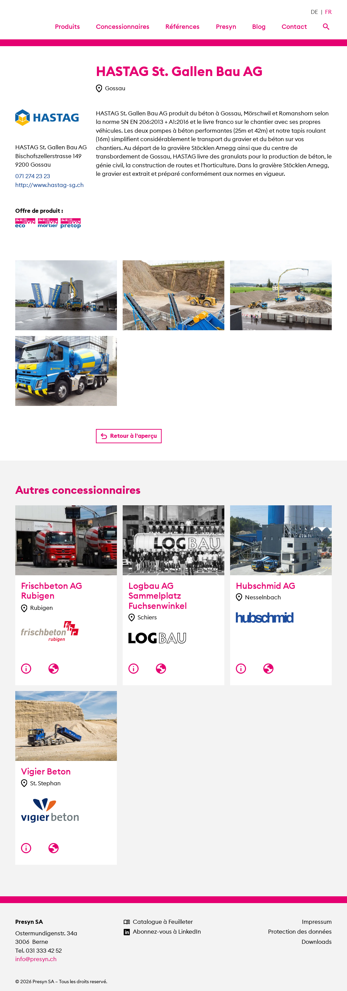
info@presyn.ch (36, 959)
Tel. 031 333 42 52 (38, 950)
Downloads (317, 942)
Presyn (226, 26)
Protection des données (300, 931)
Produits (67, 26)
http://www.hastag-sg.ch (49, 185)
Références (182, 26)
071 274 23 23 (32, 176)
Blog (259, 26)
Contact (294, 26)
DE (314, 12)
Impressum (317, 921)
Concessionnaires (122, 26)
